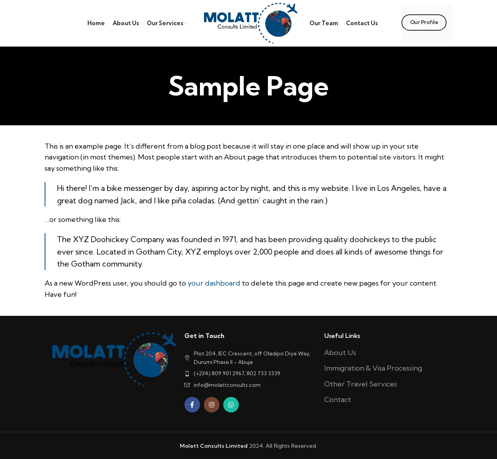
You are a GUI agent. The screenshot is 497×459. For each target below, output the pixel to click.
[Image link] (109, 358)
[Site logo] (246, 22)
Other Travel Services (360, 383)
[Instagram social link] (211, 404)
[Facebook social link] (192, 404)
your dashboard (214, 283)
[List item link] (248, 373)
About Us (340, 352)
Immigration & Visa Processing (373, 368)
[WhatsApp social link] (231, 404)
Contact (337, 399)
